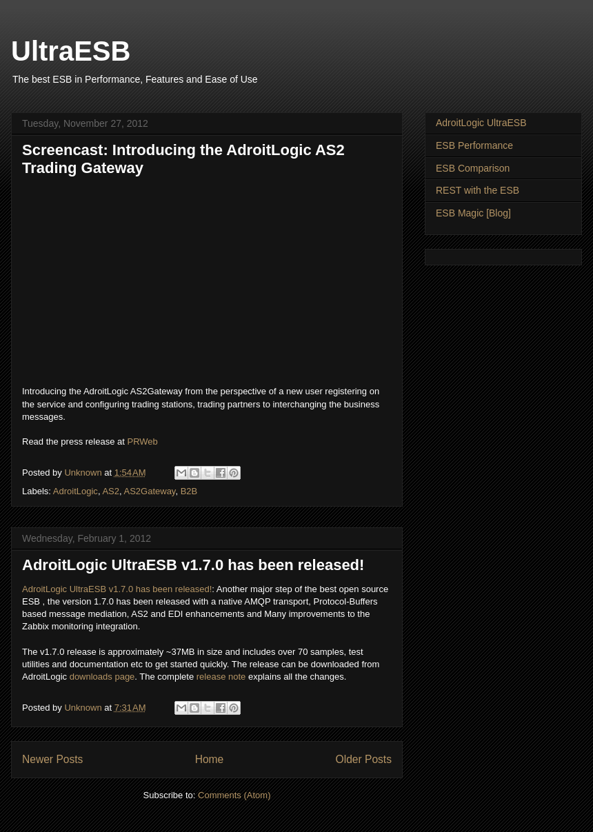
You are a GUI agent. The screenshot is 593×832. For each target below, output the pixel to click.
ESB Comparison (473, 168)
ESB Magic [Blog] (473, 213)
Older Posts (364, 759)
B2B (189, 491)
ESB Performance (474, 145)
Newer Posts (52, 759)
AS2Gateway (149, 491)
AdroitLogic (75, 491)
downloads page (102, 676)
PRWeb (142, 441)
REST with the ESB (477, 190)
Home (209, 759)
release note (221, 676)
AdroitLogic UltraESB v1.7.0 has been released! (193, 565)
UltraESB (70, 51)
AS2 (110, 491)
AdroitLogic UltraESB (481, 122)
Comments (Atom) (234, 795)
